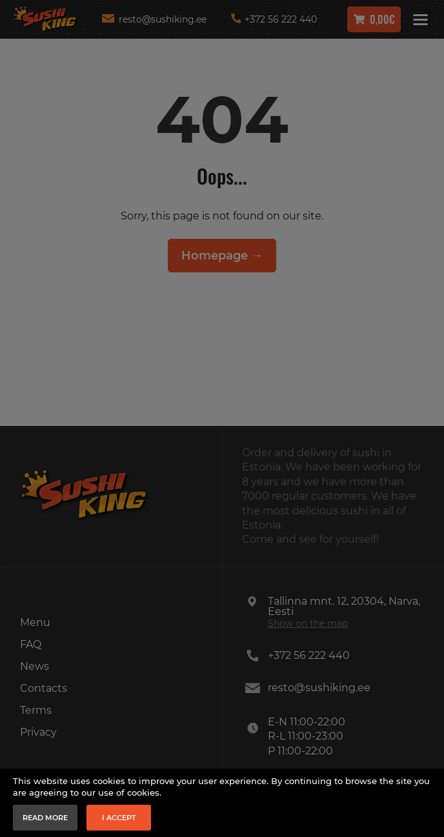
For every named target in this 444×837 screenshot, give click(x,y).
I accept (119, 817)
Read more (45, 817)
